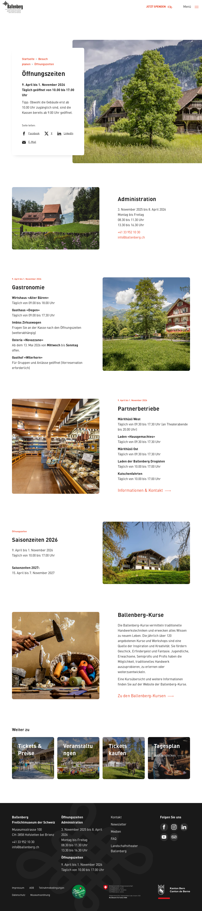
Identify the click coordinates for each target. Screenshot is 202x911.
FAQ (113, 839)
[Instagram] (174, 827)
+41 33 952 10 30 (129, 232)
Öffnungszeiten (44, 64)
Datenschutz (18, 895)
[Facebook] (164, 827)
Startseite (28, 59)
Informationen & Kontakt (144, 491)
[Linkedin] (184, 827)
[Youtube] (164, 837)
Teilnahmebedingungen (51, 888)
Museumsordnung (40, 895)
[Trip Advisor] (174, 837)
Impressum (18, 888)
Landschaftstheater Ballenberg (124, 849)
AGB (31, 888)
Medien (116, 831)
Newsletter (118, 824)
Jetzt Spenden (159, 7)
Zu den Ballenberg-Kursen (146, 696)
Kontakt (116, 817)
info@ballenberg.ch (131, 237)
